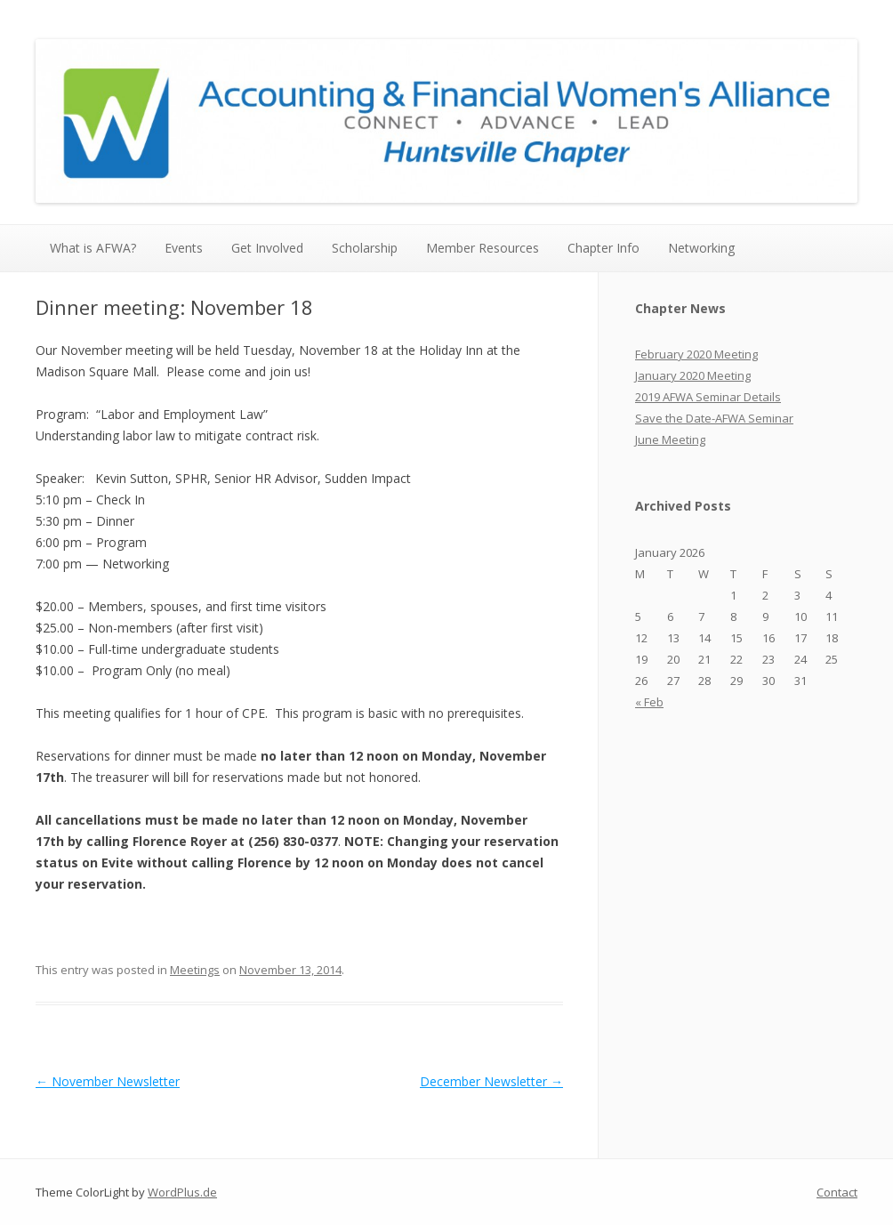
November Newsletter (108, 1081)
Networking (701, 247)
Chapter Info (603, 247)
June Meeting (670, 439)
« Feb (649, 702)
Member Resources (482, 247)
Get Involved (267, 247)
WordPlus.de (182, 1192)
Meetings (195, 970)
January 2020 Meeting (693, 375)
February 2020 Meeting (696, 354)
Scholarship (365, 247)
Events (184, 247)
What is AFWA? (93, 247)
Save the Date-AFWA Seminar (714, 418)
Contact (837, 1192)
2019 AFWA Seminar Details (708, 397)
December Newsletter (491, 1081)
